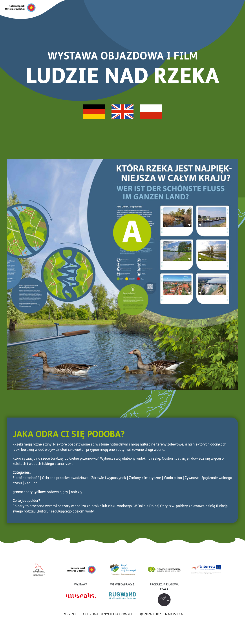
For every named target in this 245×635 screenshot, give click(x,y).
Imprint (69, 614)
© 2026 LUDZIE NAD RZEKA (161, 614)
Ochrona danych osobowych (108, 614)
